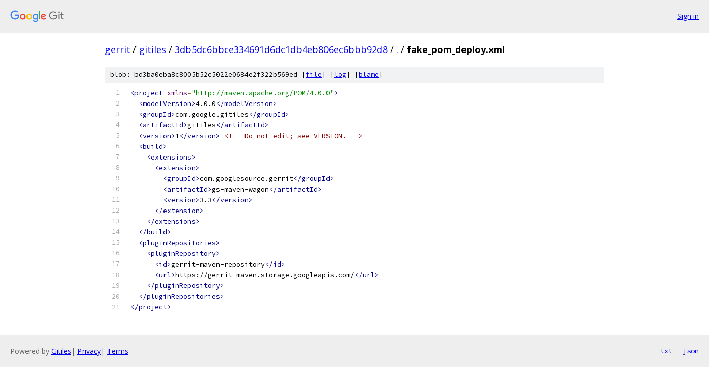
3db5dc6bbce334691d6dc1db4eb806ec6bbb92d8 (281, 49)
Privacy (89, 351)
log (340, 74)
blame (369, 74)
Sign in (688, 16)
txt (666, 350)
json (691, 350)
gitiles (152, 49)
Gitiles (61, 351)
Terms (117, 351)
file (314, 74)
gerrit (117, 49)
